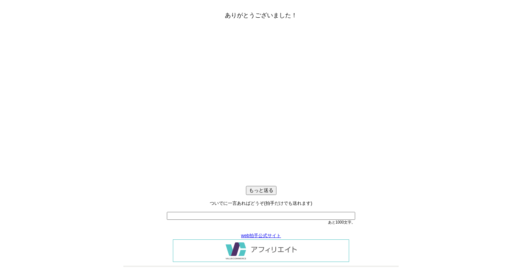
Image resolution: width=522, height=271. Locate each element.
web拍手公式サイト (261, 235)
